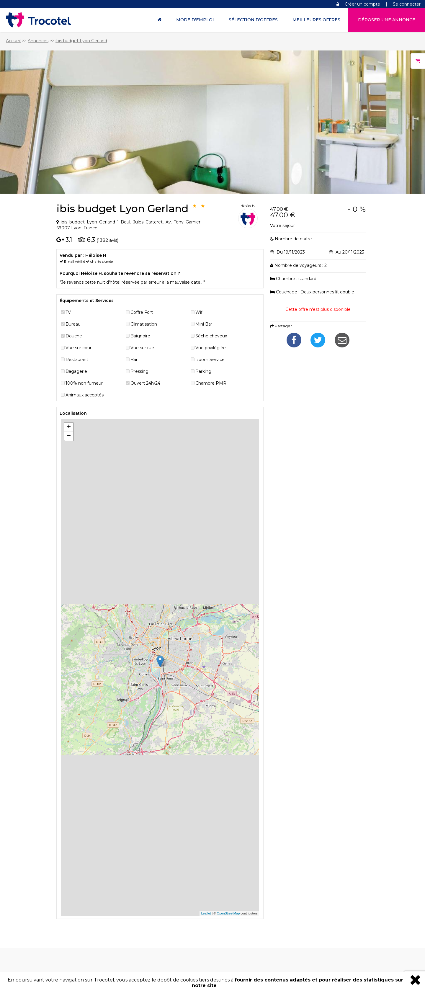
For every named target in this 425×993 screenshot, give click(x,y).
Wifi (199, 312)
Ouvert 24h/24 (145, 383)
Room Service (210, 359)
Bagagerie (76, 371)
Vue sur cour (78, 347)
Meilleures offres (316, 19)
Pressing (139, 371)
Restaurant (77, 359)
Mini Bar (203, 324)
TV (68, 312)
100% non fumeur (84, 383)
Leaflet (206, 913)
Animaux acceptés (85, 395)
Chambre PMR (210, 383)
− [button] (69, 436)
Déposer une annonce (386, 19)
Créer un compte (362, 4)
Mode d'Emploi (195, 19)
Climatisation (143, 324)
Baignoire (140, 336)
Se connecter (407, 4)
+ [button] (69, 427)
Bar (134, 359)
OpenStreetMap (228, 913)
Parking (203, 371)
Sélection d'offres (253, 19)
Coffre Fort (141, 312)
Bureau (73, 324)
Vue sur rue (142, 347)
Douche (74, 336)
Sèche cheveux (211, 336)
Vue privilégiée (210, 347)
